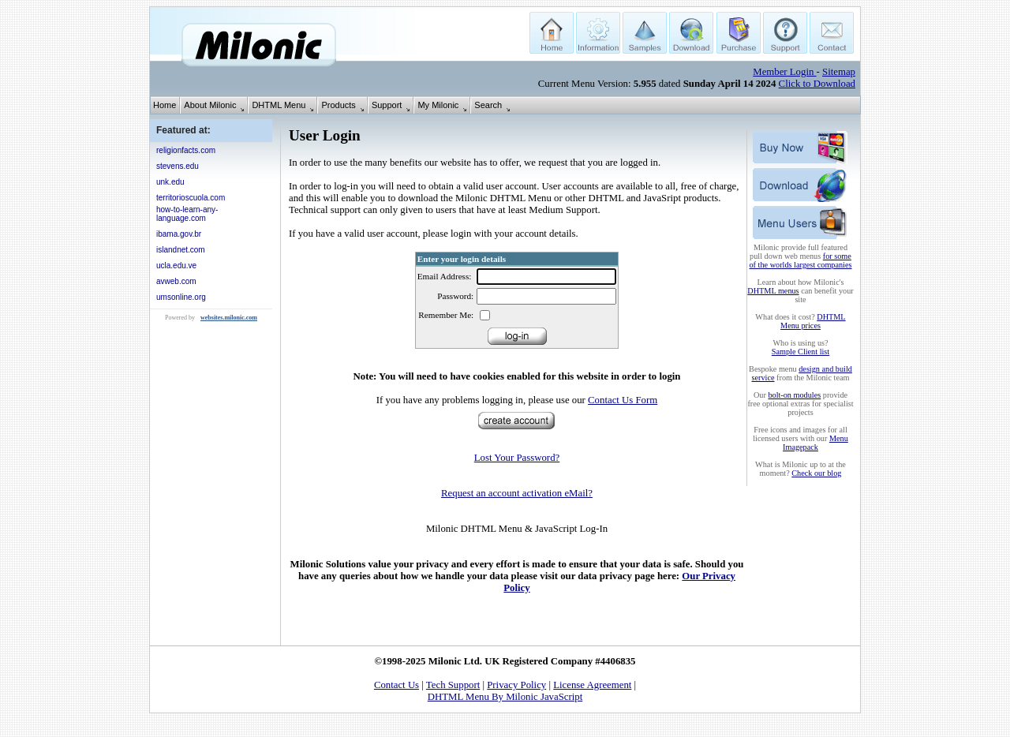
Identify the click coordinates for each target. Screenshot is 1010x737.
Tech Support (453, 684)
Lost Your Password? (516, 457)
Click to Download (817, 83)
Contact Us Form (622, 400)
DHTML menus (773, 290)
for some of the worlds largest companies (801, 260)
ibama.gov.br (178, 234)
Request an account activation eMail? (517, 493)
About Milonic (210, 105)
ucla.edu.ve (176, 265)
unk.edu (170, 182)
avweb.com (176, 281)
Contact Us (396, 684)
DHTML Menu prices (813, 321)
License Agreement (592, 684)
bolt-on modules (794, 395)
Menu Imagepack (815, 442)
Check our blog (816, 473)
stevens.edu (177, 166)
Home (164, 105)
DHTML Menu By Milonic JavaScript (505, 696)
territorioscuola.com (190, 197)
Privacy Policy (516, 684)
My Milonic (437, 105)
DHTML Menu (278, 105)
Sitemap (838, 71)
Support (387, 105)
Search (488, 105)
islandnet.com (180, 249)
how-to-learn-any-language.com (187, 214)
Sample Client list (800, 351)
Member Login (784, 71)
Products (338, 105)
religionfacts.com (185, 150)
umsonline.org (181, 297)
